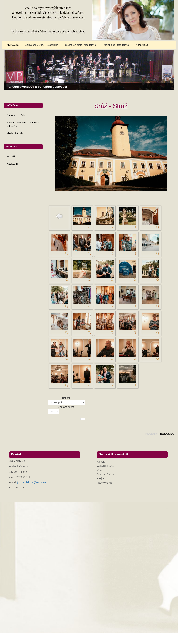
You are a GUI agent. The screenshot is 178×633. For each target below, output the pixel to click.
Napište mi (12, 163)
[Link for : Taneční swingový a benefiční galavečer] (89, 70)
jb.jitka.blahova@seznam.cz (32, 482)
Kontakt (11, 156)
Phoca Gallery (166, 433)
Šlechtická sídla (15, 133)
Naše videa (142, 45)
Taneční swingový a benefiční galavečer (23, 124)
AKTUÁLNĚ (13, 45)
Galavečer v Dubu (16, 115)
